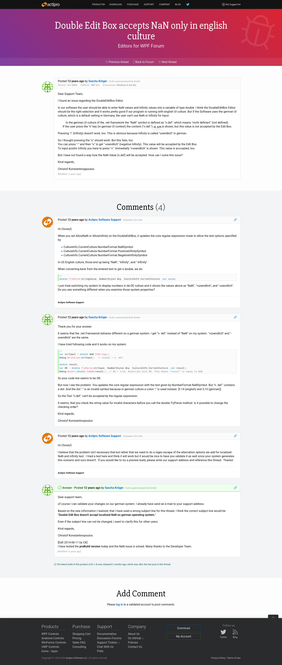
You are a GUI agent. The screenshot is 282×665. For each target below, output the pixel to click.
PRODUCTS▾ (98, 4)
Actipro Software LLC (76, 658)
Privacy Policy (218, 658)
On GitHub (136, 638)
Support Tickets (108, 642)
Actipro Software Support (104, 219)
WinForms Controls (54, 642)
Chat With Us (105, 647)
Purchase (81, 626)
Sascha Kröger (97, 81)
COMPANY (164, 4)
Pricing (76, 638)
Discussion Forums (109, 638)
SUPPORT (149, 4)
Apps (54, 651)
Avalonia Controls (53, 638)
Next (167, 62)
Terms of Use (234, 658)
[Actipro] (51, 4)
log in (119, 604)
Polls (100, 651)
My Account (183, 636)
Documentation (107, 634)
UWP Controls (50, 647)
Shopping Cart (81, 634)
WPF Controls (50, 634)
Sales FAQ (78, 642)
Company (137, 626)
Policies (133, 642)
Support (104, 626)
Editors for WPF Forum (141, 46)
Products (50, 626)
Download (183, 628)
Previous (117, 62)
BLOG (178, 4)
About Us (134, 634)
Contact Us (135, 647)
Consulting (79, 647)
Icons (45, 651)
